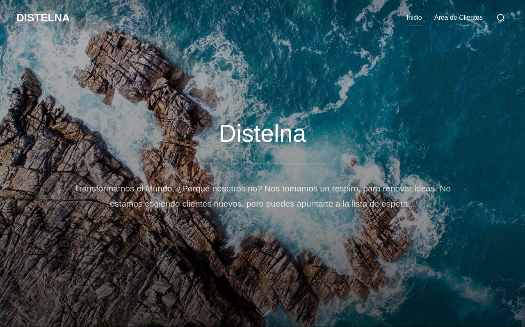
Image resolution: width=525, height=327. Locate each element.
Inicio (414, 17)
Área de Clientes (458, 17)
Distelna (43, 18)
